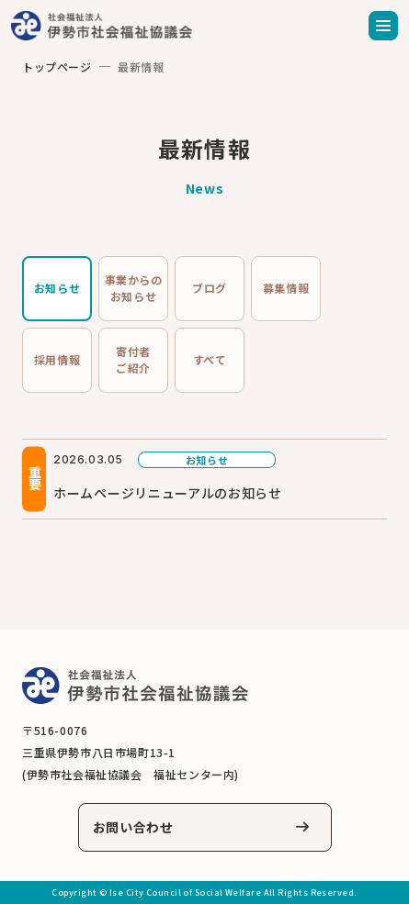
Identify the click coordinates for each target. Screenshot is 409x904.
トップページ (57, 66)
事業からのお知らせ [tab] (134, 288)
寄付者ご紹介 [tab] (133, 359)
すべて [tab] (210, 359)
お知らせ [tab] (57, 288)
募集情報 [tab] (286, 288)
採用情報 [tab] (57, 359)
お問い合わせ (133, 827)
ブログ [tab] (209, 288)
